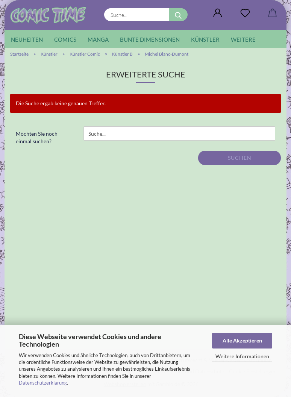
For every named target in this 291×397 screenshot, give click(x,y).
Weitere (243, 39)
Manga (98, 39)
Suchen (240, 158)
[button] (217, 13)
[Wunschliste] (245, 13)
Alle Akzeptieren (242, 340)
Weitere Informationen (242, 356)
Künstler (205, 39)
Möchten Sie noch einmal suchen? (37, 137)
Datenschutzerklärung (43, 383)
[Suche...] (178, 14)
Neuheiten (27, 39)
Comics (65, 39)
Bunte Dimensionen (150, 39)
